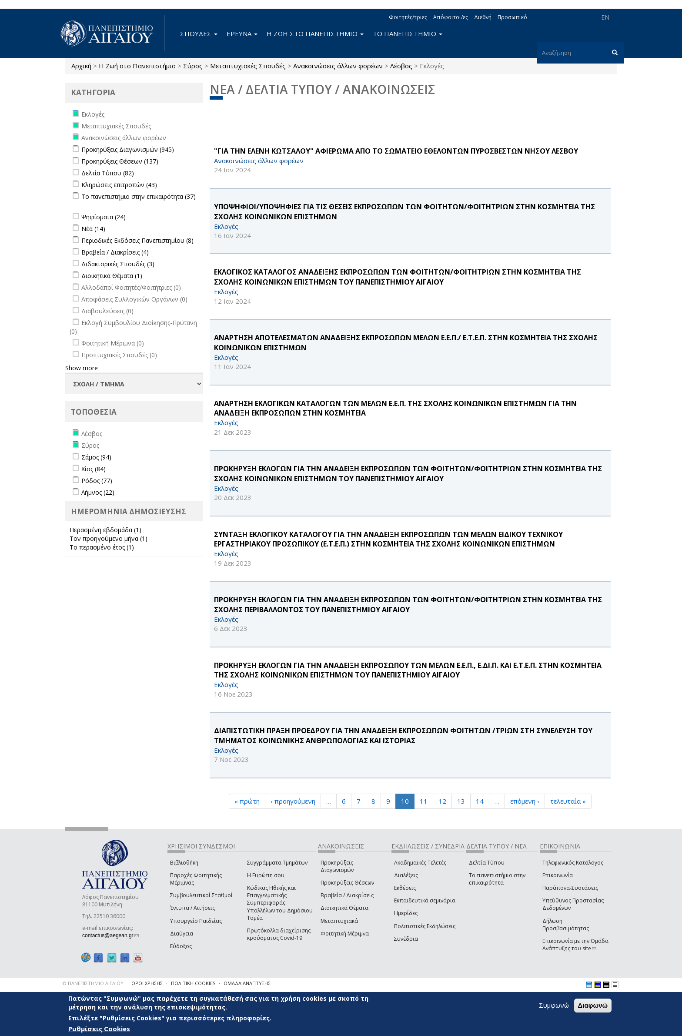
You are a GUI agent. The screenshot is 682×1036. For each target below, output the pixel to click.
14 (480, 801)
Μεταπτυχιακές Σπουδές (248, 65)
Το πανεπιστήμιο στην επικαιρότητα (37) (138, 196)
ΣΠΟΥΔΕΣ (198, 33)
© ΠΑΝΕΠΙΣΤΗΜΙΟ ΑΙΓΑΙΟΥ (93, 983)
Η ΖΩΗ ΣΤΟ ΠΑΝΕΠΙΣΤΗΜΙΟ (315, 33)
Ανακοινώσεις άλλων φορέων (338, 65)
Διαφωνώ (593, 1005)
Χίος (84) (93, 469)
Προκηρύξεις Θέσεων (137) (119, 161)
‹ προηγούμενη (293, 801)
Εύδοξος (181, 946)
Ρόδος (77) (96, 480)
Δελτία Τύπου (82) (107, 173)
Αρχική (81, 65)
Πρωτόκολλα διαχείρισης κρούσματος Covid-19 (279, 934)
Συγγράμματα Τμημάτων (277, 862)
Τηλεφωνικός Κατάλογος (572, 862)
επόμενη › (524, 801)
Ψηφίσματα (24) (103, 217)
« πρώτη (247, 801)
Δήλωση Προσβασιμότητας (565, 924)
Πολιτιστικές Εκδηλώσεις (424, 926)
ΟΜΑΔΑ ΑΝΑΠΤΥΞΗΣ (247, 983)
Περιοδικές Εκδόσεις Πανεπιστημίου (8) (137, 240)
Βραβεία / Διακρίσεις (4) (115, 252)
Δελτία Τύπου (487, 862)
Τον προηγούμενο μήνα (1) (108, 538)
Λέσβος (401, 65)
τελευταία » (568, 801)
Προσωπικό (512, 17)
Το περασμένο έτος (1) (102, 547)
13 (461, 801)
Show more (81, 368)
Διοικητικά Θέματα (344, 908)
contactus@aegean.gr (110, 935)
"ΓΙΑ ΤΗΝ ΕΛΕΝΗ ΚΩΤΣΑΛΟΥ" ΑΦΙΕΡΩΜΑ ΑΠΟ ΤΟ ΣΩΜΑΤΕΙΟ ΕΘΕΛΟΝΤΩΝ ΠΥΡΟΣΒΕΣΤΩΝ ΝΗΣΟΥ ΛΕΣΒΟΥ (396, 151)
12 (442, 801)
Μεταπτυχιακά (339, 921)
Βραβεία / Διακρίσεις (347, 895)
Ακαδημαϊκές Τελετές (420, 862)
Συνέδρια (406, 938)
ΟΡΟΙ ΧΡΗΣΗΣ (147, 983)
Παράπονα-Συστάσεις (570, 888)
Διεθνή (482, 17)
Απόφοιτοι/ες (450, 17)
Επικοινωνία (557, 875)
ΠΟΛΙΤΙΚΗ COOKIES (193, 983)
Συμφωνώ (554, 1005)
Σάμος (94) (96, 457)
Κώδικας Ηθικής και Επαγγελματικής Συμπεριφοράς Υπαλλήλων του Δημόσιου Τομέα (280, 903)
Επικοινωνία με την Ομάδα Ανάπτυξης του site (575, 944)
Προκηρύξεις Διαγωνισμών (337, 866)
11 (424, 801)
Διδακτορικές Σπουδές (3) (117, 264)
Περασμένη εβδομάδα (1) (105, 530)
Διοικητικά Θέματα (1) (111, 276)
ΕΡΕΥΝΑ (242, 33)
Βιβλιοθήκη (184, 862)
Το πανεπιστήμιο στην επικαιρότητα (497, 879)
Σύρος (193, 65)
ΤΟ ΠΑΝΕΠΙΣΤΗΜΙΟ (407, 33)
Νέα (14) (93, 229)
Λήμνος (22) (97, 492)
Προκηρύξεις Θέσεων (347, 882)
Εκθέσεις (405, 888)
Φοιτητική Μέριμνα (345, 933)
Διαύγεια (181, 933)
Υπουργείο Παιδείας (196, 921)
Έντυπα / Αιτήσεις (192, 908)
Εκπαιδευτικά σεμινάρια (424, 900)
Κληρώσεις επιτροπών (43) (119, 185)
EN (605, 17)
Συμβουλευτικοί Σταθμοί (201, 895)
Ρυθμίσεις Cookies (99, 1028)
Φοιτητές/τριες (408, 17)
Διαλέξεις (406, 875)
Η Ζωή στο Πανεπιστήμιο (137, 65)
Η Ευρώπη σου (265, 875)
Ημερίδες (406, 913)
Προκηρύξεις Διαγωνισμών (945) (127, 149)
